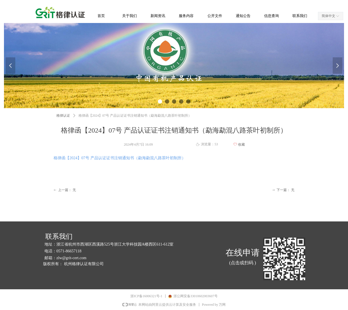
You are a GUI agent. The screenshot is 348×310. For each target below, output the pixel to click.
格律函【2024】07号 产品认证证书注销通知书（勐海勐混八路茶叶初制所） (120, 158)
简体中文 (328, 16)
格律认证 (63, 116)
